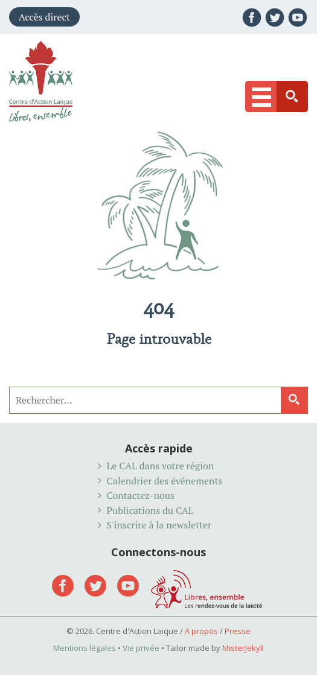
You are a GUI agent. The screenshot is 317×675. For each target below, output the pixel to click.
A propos (201, 631)
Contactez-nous (141, 495)
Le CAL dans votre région (160, 465)
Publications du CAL (150, 510)
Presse (238, 631)
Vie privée (141, 647)
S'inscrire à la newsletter (159, 524)
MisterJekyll (243, 647)
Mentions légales (84, 647)
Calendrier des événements (165, 480)
